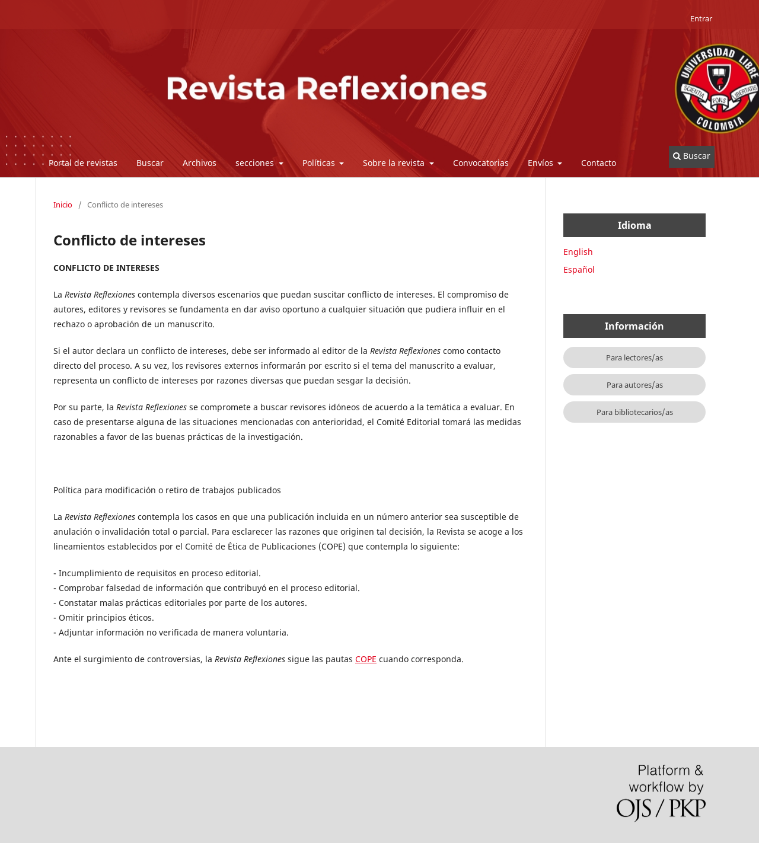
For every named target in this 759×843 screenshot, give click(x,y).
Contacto (598, 162)
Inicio (62, 204)
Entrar (701, 18)
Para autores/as (635, 384)
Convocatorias (481, 162)
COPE (366, 659)
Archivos (199, 162)
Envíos (542, 162)
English (578, 251)
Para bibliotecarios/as (635, 412)
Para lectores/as (634, 357)
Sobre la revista (395, 162)
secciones (255, 162)
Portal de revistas (83, 162)
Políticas (319, 162)
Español (579, 269)
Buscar (150, 162)
